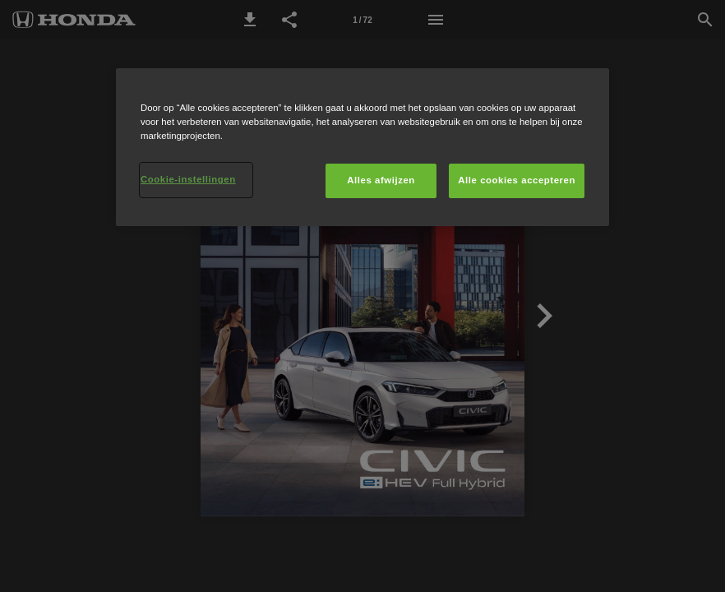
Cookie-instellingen (188, 179)
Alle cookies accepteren (516, 180)
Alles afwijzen (381, 180)
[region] (362, 147)
